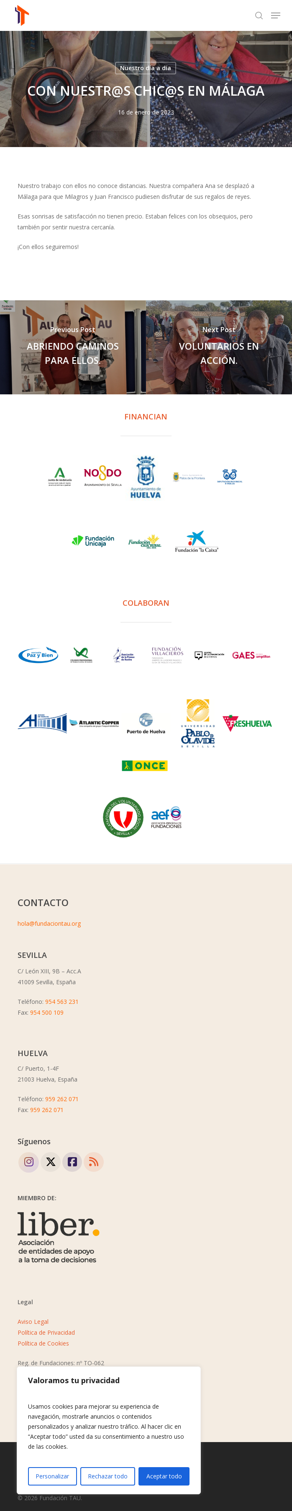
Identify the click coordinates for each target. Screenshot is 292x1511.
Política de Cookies (43, 1343)
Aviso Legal (33, 1322)
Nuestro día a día (145, 68)
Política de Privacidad (46, 1332)
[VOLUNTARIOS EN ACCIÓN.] (219, 347)
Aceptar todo (164, 1476)
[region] (109, 1430)
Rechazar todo (108, 1476)
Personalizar (52, 1476)
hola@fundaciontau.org (49, 923)
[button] (275, 15)
